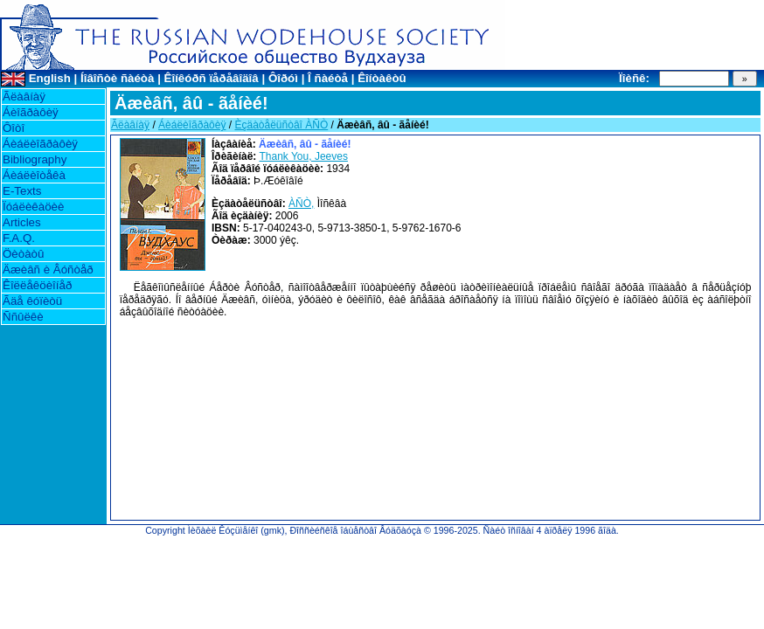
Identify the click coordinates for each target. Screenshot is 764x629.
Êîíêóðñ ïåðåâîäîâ (211, 78)
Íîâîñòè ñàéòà (117, 78)
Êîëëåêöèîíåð (37, 285)
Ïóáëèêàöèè (33, 206)
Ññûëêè (23, 316)
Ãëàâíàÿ (24, 96)
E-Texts (22, 190)
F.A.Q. (19, 238)
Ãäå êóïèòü (32, 301)
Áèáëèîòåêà (34, 175)
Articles (22, 222)
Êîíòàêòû (382, 78)
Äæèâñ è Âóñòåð (48, 269)
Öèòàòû (23, 253)
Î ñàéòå (328, 78)
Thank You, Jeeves (304, 156)
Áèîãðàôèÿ (31, 112)
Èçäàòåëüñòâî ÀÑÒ (281, 125)
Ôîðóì (283, 78)
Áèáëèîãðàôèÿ (40, 143)
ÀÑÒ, (301, 203)
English (50, 78)
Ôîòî (13, 128)
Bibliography (34, 159)
